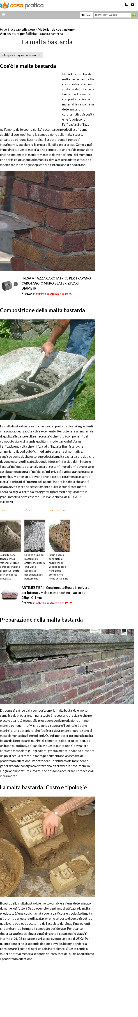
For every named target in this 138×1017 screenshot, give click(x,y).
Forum (86, 14)
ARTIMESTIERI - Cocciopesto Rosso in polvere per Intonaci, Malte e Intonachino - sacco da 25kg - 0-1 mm (55, 593)
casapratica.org (23, 29)
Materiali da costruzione (56, 29)
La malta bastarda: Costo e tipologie (43, 787)
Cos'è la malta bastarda (28, 65)
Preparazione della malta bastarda (41, 619)
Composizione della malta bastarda (42, 310)
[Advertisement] (42, 25)
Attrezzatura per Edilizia (18, 34)
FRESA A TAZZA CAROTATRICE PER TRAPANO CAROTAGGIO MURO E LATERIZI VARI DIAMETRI (56, 283)
